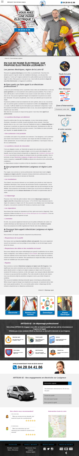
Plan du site (28, 448)
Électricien (15, 450)
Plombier (9, 448)
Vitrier (9, 450)
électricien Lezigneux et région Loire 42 (26, 157)
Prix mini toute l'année (51, 399)
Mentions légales (30, 452)
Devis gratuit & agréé (50, 402)
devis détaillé (33, 253)
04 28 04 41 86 (70, 2)
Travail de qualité (49, 395)
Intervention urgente (50, 383)
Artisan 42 (7, 58)
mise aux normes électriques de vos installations (34, 213)
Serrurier (15, 448)
